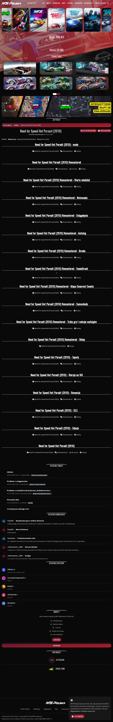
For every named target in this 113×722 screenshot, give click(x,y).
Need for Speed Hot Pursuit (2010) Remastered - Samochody (56, 304)
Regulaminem (75, 711)
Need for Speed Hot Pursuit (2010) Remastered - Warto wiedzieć (56, 180)
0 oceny (75, 169)
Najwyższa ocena (43, 139)
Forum (97, 3)
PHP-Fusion (36, 716)
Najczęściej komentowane (26, 139)
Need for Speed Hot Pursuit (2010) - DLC (56, 410)
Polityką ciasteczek (88, 711)
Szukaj (105, 3)
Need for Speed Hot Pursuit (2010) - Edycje (56, 428)
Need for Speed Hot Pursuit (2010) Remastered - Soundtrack (56, 268)
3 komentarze (68, 257)
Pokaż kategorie (104, 130)
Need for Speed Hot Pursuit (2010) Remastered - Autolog (56, 233)
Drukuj (77, 151)
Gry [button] (43, 3)
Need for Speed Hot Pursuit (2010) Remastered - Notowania (56, 198)
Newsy (49, 3)
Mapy (64, 3)
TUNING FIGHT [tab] (58, 94)
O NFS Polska (25, 709)
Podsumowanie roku (26, 538)
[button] (10, 106)
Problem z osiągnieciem (17, 481)
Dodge (28, 555)
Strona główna (7, 125)
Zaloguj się (31, 3)
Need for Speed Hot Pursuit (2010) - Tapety (56, 357)
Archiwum (56, 645)
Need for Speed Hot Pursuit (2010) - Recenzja (56, 392)
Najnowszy (12, 139)
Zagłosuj (56, 639)
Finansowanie (66, 709)
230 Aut (10, 472)
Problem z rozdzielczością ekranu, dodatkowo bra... (29, 490)
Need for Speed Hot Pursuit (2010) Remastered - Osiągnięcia (56, 215)
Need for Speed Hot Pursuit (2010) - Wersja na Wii (56, 375)
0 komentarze (68, 151)
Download (56, 3)
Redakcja (37, 709)
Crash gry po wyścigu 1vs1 (18, 509)
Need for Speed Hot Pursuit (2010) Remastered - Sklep (56, 339)
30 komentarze (62, 452)
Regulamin (47, 709)
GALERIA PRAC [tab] (55, 94)
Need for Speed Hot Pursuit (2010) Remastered (56, 162)
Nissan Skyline (31, 547)
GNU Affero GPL (44, 719)
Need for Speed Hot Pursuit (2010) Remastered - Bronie (56, 251)
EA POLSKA (56, 660)
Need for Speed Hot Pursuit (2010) (47, 151)
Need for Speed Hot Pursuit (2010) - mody (56, 144)
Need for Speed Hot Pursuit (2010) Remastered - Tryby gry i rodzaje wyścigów (56, 322)
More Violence (22, 529)
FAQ (56, 709)
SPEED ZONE (56, 669)
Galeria (70, 3)
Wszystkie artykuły (88, 130)
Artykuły (16, 125)
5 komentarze (63, 169)
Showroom (78, 3)
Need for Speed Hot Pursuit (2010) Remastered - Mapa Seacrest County (56, 286)
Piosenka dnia (13, 499)
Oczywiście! (77, 716)
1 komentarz (67, 311)
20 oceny (75, 452)
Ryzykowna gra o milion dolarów (30, 520)
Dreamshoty (88, 3)
